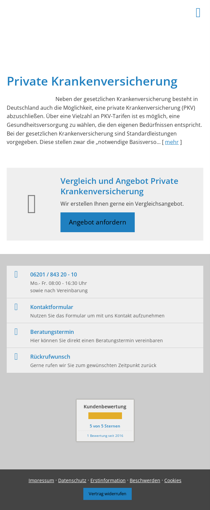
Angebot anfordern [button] (97, 222)
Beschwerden (145, 480)
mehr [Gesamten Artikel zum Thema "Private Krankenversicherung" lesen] (172, 142)
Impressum (41, 480)
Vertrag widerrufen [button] (107, 494)
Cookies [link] (172, 480)
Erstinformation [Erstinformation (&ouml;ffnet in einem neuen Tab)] (108, 480)
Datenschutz (72, 480)
